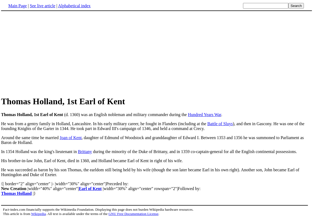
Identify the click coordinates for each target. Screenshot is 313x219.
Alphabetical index (74, 5)
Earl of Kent (90, 188)
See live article (42, 5)
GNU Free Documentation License (133, 214)
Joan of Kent (71, 137)
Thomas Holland (16, 193)
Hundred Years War (204, 114)
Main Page (17, 5)
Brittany (85, 151)
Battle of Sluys (220, 123)
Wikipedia (38, 214)
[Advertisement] (46, 53)
